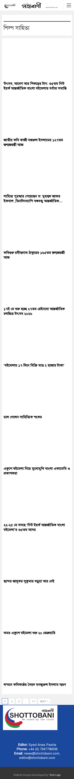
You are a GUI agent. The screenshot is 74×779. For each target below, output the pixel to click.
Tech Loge (55, 775)
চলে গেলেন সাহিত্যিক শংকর (23, 417)
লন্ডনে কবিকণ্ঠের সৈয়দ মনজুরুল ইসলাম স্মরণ (35, 685)
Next (44, 701)
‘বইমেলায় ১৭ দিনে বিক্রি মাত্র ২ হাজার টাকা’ (34, 365)
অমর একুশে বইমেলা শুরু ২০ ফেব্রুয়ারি (29, 633)
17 (33, 701)
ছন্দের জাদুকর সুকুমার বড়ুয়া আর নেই (29, 581)
